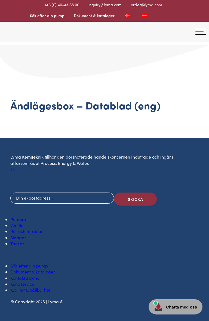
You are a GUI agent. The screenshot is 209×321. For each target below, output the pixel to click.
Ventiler (17, 225)
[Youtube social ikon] (16, 169)
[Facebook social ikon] (11, 169)
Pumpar (18, 219)
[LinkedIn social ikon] (14, 169)
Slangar (18, 237)
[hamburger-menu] (200, 32)
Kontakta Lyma (25, 278)
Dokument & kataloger (94, 15)
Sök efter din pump (47, 15)
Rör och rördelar (26, 231)
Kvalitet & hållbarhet (30, 290)
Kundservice (22, 284)
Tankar (17, 243)
